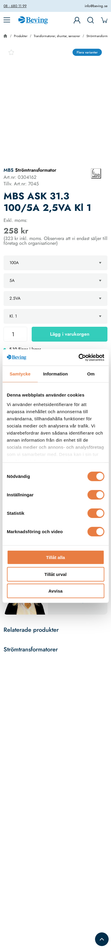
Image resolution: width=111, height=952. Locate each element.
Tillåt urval (55, 574)
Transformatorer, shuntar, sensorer (57, 36)
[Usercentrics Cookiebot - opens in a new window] (79, 357)
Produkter (21, 36)
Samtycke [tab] (19, 373)
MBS (9, 170)
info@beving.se (96, 6)
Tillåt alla (55, 557)
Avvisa (56, 590)
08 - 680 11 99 (15, 6)
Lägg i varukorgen (69, 334)
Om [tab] (91, 373)
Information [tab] (55, 373)
